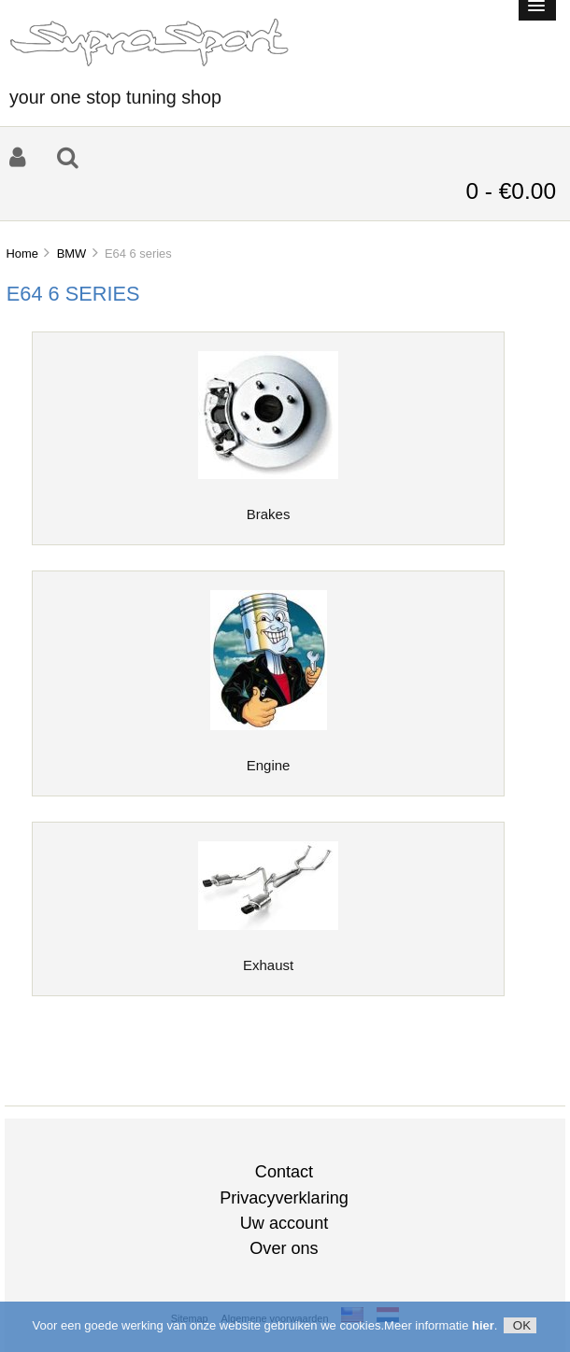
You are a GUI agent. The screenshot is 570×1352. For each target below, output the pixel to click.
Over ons (283, 1248)
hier (483, 1327)
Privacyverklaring (284, 1198)
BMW (72, 253)
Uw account (284, 1223)
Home (21, 253)
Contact (284, 1171)
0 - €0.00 (510, 191)
